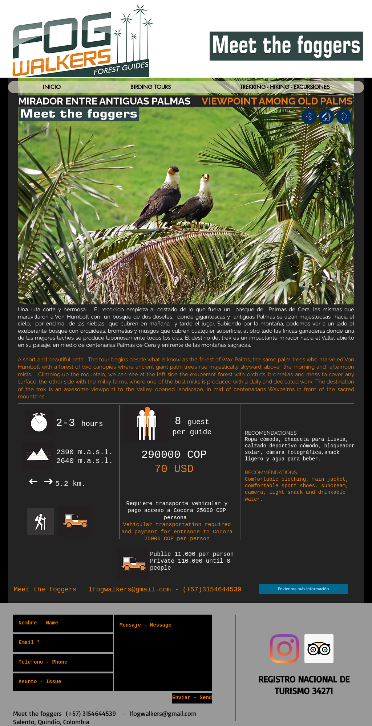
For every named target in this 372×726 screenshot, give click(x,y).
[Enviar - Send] (192, 698)
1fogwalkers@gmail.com (129, 589)
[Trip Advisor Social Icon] (318, 648)
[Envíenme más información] (303, 589)
